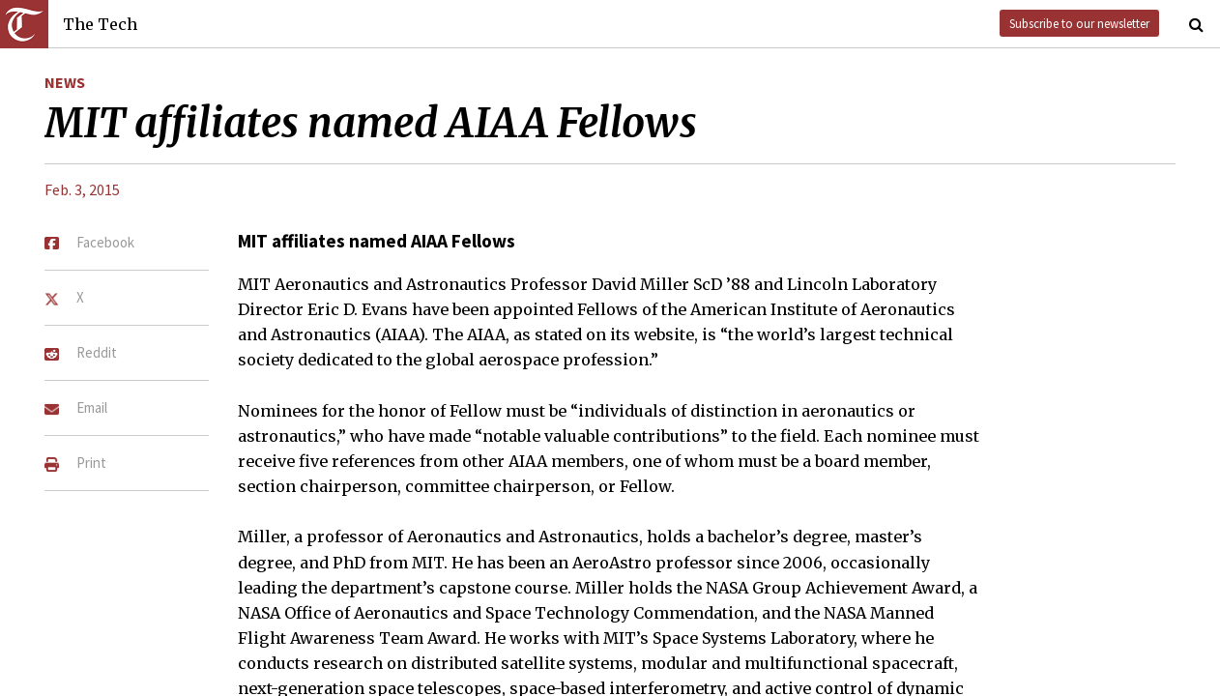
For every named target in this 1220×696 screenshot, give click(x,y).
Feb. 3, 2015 (82, 189)
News (64, 82)
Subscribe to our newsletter (1079, 23)
